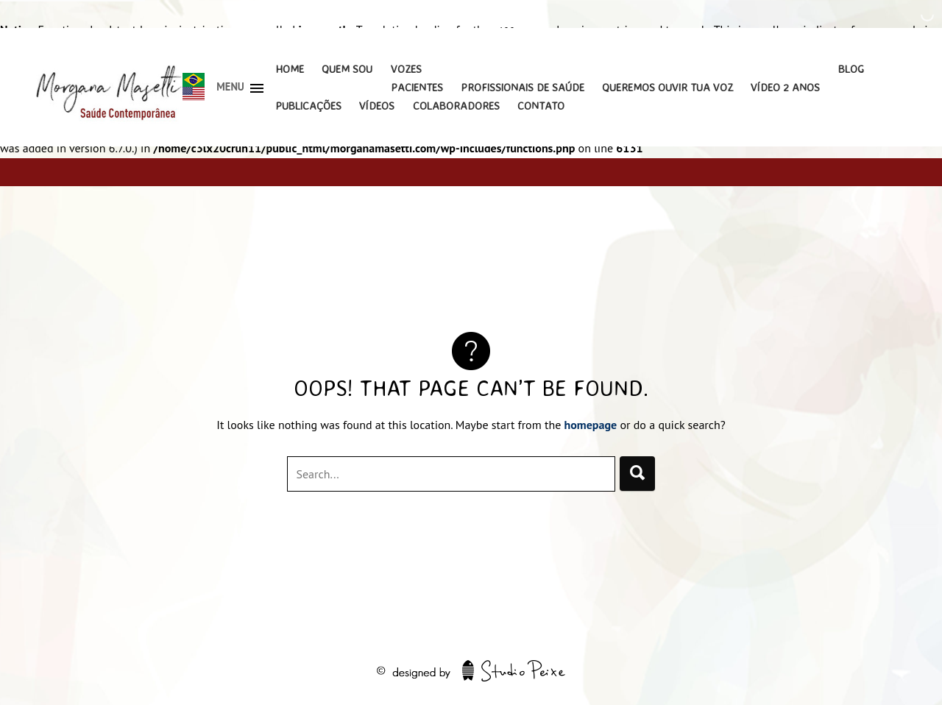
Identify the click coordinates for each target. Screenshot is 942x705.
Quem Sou (347, 69)
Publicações (308, 106)
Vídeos (376, 106)
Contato (540, 106)
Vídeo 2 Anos (785, 87)
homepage (590, 424)
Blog (851, 69)
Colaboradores (456, 106)
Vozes (406, 69)
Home (289, 69)
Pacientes (417, 87)
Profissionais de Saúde (522, 87)
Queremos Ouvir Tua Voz (667, 87)
